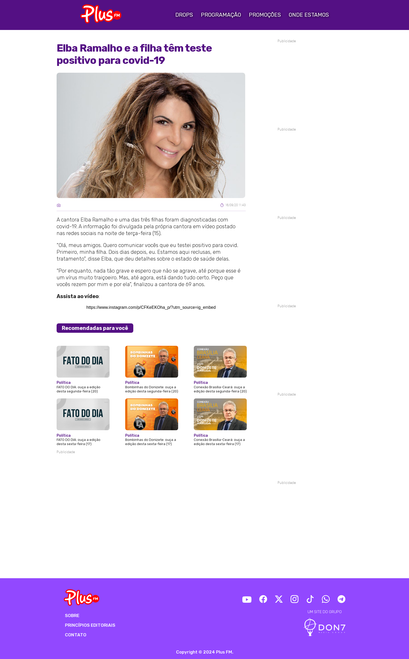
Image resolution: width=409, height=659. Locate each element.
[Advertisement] (151, 470)
